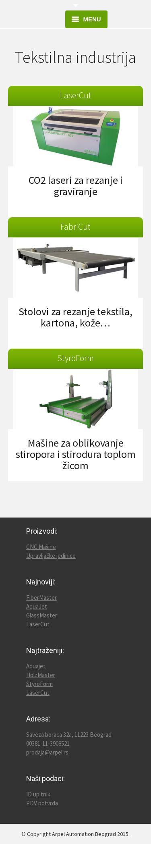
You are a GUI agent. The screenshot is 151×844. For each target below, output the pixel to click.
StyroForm (39, 684)
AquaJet (36, 606)
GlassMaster (41, 615)
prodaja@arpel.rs (47, 752)
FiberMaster (41, 597)
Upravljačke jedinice (51, 555)
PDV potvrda (42, 803)
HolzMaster (40, 675)
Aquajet (36, 666)
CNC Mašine (41, 547)
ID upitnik (38, 794)
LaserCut (38, 624)
